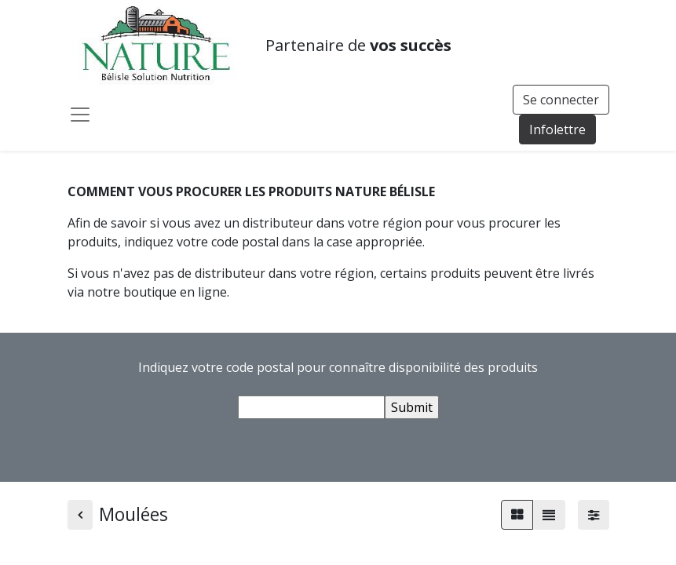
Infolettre (557, 129)
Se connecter (561, 99)
